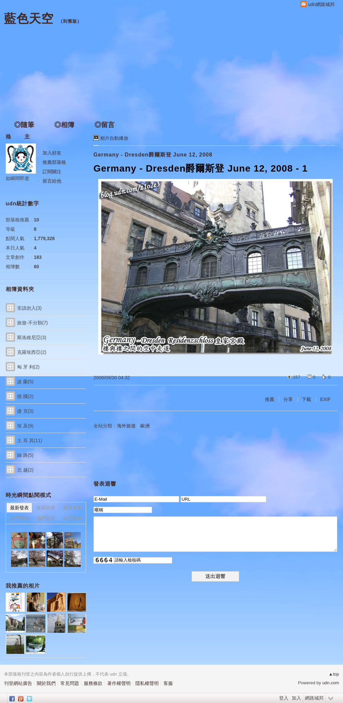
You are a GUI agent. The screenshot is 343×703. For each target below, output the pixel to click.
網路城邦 (314, 698)
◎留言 (104, 124)
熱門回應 (46, 518)
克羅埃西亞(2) (31, 352)
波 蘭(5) (25, 381)
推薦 (269, 399)
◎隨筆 (24, 124)
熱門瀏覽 (19, 518)
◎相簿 (64, 124)
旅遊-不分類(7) (32, 322)
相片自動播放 (114, 138)
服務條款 (93, 683)
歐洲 (145, 425)
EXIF (325, 399)
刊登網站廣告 (18, 683)
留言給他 (52, 181)
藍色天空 (29, 18)
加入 (296, 698)
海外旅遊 (126, 425)
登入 (283, 698)
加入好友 (52, 153)
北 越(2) (25, 470)
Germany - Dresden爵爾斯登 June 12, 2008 (152, 155)
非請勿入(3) (29, 308)
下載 (306, 399)
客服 (168, 683)
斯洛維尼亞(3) (31, 337)
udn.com (330, 682)
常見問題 (69, 683)
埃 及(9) (25, 425)
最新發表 (19, 507)
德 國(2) (25, 396)
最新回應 (46, 507)
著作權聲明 (119, 683)
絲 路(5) (25, 455)
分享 (288, 399)
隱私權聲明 (147, 683)
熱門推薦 (72, 518)
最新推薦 (72, 507)
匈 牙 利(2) (28, 367)
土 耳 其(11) (29, 440)
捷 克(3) (25, 411)
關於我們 (46, 683)
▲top (334, 674)
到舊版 (70, 21)
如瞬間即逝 (17, 178)
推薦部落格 (54, 162)
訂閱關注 (52, 171)
